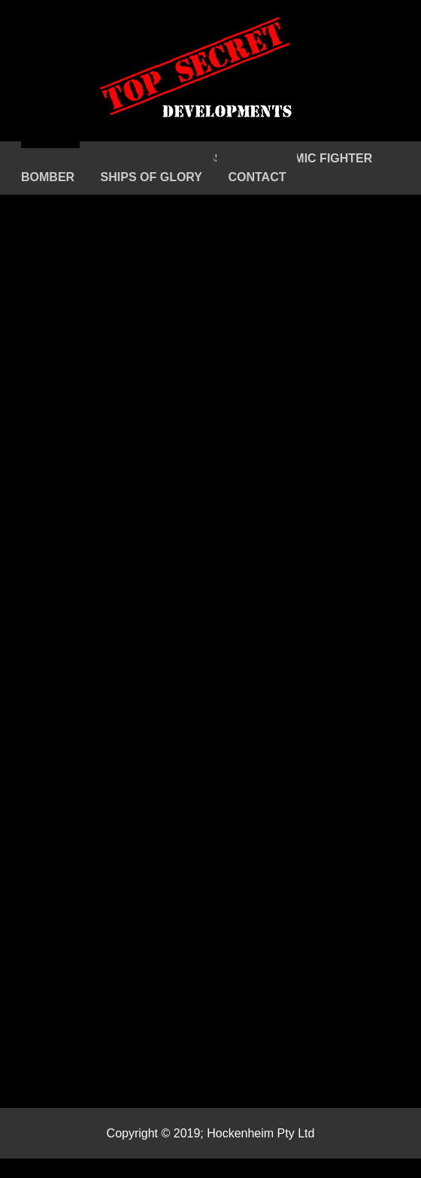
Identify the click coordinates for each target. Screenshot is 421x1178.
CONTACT (257, 177)
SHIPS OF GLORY (151, 177)
